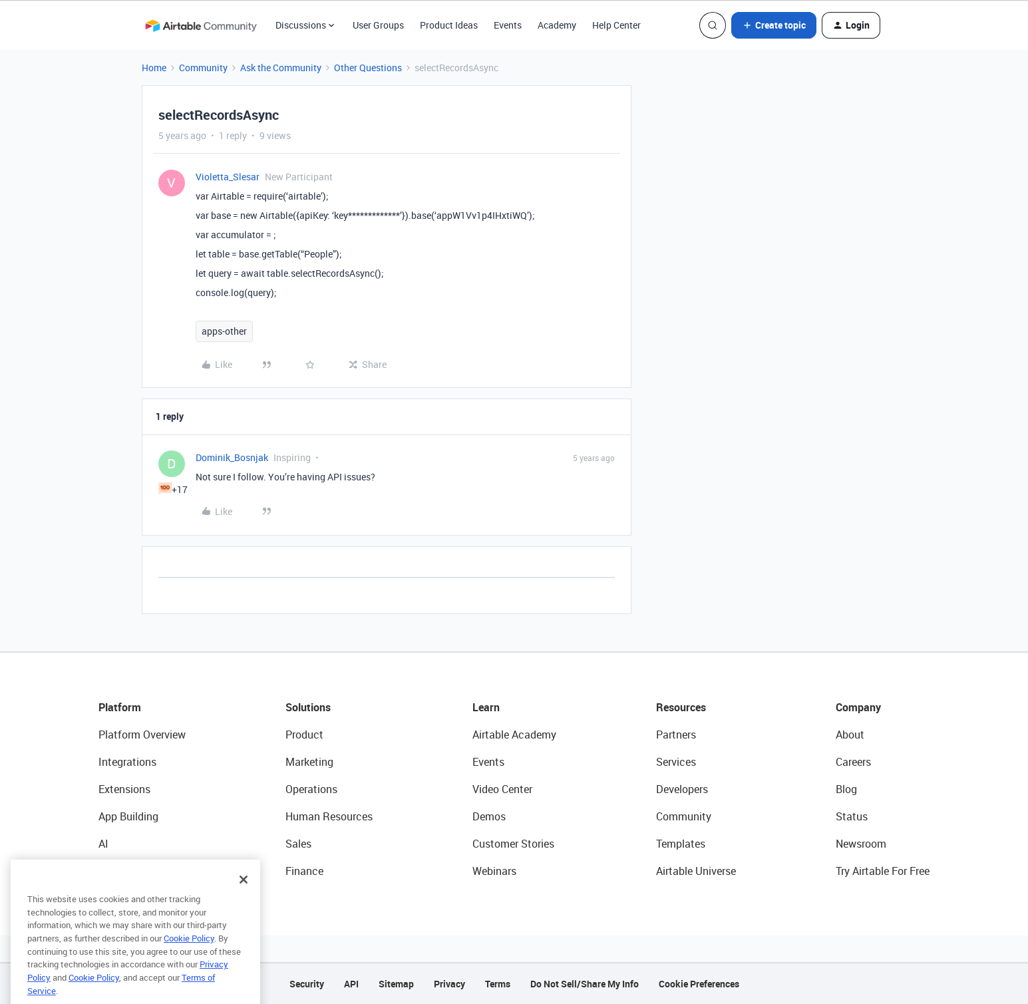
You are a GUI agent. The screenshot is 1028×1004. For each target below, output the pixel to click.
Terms (497, 983)
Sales (298, 843)
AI (103, 843)
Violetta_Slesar (227, 176)
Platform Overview (142, 734)
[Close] (243, 899)
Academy (557, 25)
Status (852, 816)
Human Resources (329, 816)
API (351, 983)
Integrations (127, 761)
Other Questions (368, 67)
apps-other (224, 331)
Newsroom (861, 843)
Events (508, 25)
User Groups (378, 25)
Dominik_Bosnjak (232, 457)
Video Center (502, 789)
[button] (773, 25)
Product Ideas (449, 25)
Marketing (309, 761)
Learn (486, 707)
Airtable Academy (514, 734)
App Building (128, 816)
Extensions (124, 789)
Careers (853, 761)
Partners (676, 734)
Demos (489, 816)
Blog (846, 789)
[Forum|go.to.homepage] (201, 25)
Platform (119, 707)
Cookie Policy (189, 958)
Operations (311, 789)
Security (306, 983)
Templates (680, 843)
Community (203, 67)
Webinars (494, 871)
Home (154, 67)
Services (676, 761)
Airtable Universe (696, 871)
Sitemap (396, 983)
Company (858, 707)
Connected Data (137, 871)
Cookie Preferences (699, 983)
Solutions (308, 707)
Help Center (616, 25)
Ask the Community (280, 67)
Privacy (449, 983)
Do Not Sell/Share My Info (584, 983)
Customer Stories (513, 843)
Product (304, 734)
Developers (682, 789)
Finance (304, 871)
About (850, 734)
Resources (681, 707)
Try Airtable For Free (883, 871)
